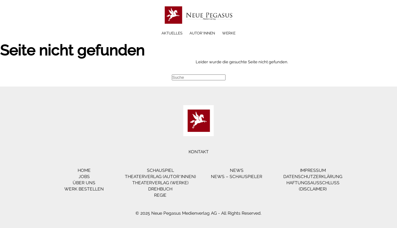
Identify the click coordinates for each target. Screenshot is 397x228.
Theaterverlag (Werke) (160, 182)
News (237, 170)
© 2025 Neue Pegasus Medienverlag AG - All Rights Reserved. (198, 213)
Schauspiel (160, 170)
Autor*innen (202, 33)
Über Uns (84, 182)
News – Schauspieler (236, 176)
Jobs (84, 176)
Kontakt (199, 151)
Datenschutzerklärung (312, 176)
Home (84, 170)
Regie (160, 195)
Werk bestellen (84, 188)
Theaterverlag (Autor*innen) (160, 176)
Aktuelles (172, 33)
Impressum (313, 170)
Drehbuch (160, 188)
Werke (228, 33)
